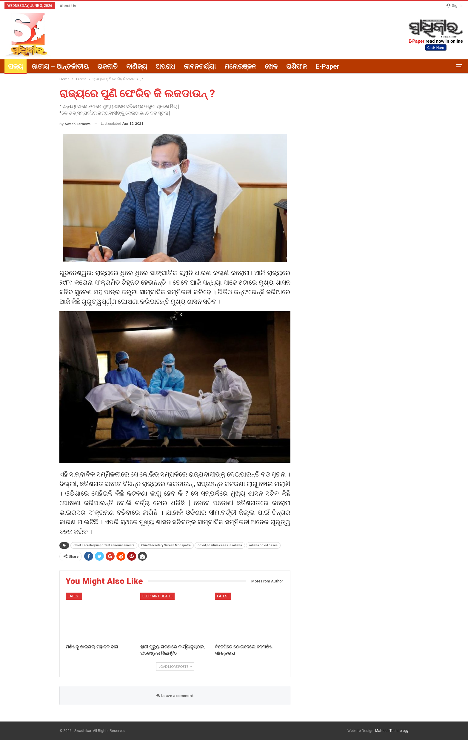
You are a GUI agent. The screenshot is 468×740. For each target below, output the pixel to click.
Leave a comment (175, 695)
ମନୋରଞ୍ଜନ (240, 66)
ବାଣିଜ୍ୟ (136, 66)
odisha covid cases (263, 545)
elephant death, (157, 596)
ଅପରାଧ (165, 66)
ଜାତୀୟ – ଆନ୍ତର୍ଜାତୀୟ (60, 66)
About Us (68, 6)
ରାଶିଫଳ (296, 66)
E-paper (327, 66)
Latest (74, 596)
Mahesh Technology (392, 731)
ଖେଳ (271, 66)
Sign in (455, 5)
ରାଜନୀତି (107, 66)
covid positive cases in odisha (220, 545)
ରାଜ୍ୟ (15, 66)
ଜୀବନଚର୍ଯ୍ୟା (200, 66)
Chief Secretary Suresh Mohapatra (166, 545)
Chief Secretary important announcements (103, 545)
